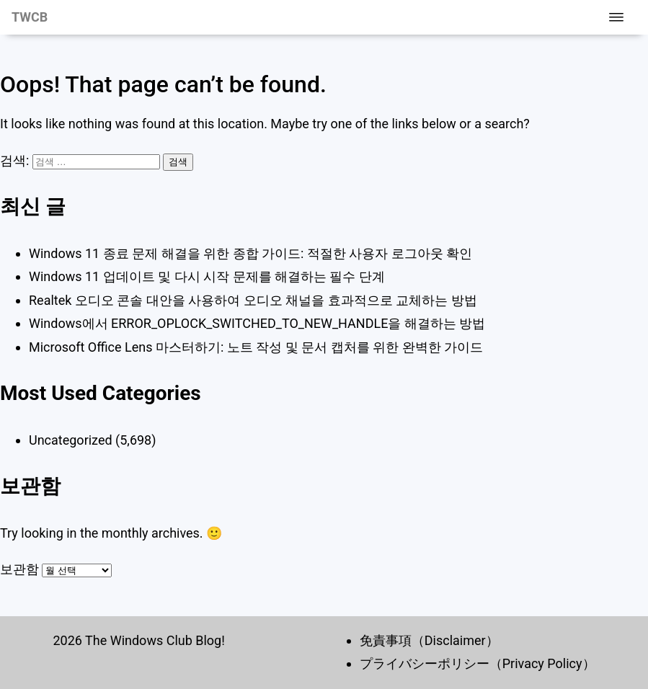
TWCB (30, 17)
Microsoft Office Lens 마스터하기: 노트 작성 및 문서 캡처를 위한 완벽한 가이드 (256, 347)
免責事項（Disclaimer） (429, 640)
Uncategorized (70, 440)
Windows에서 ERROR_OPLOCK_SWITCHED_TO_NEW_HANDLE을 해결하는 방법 (257, 323)
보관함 (19, 569)
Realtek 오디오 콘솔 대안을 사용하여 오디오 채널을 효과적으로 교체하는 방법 (253, 300)
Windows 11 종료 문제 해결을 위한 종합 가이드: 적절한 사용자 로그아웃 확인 (250, 253)
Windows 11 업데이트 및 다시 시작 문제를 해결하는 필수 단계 (207, 276)
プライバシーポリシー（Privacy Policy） (477, 663)
